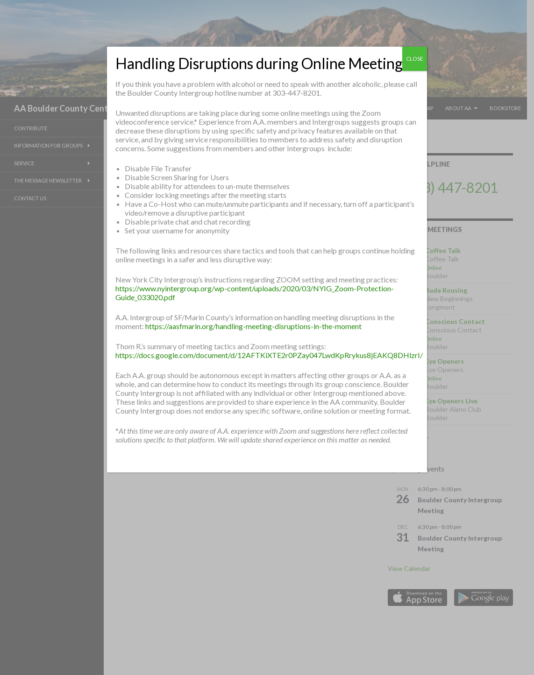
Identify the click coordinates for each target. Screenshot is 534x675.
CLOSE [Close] (414, 58)
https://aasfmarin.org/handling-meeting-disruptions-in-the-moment (253, 326)
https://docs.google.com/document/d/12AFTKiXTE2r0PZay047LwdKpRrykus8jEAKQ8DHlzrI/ (269, 355)
